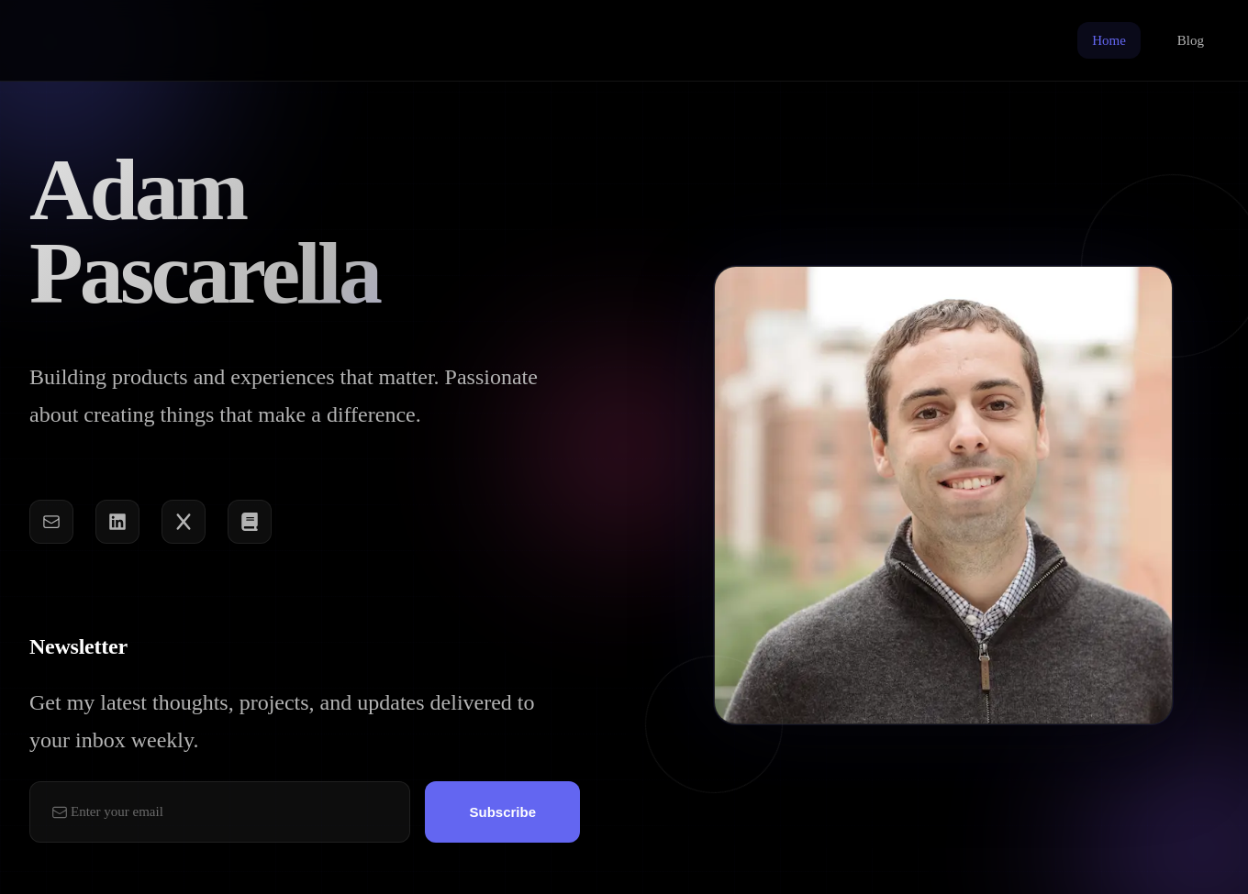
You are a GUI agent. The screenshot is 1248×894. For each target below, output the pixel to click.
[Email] (51, 524)
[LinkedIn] (117, 524)
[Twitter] (184, 524)
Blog (1190, 40)
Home (1109, 40)
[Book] (250, 524)
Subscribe (502, 815)
